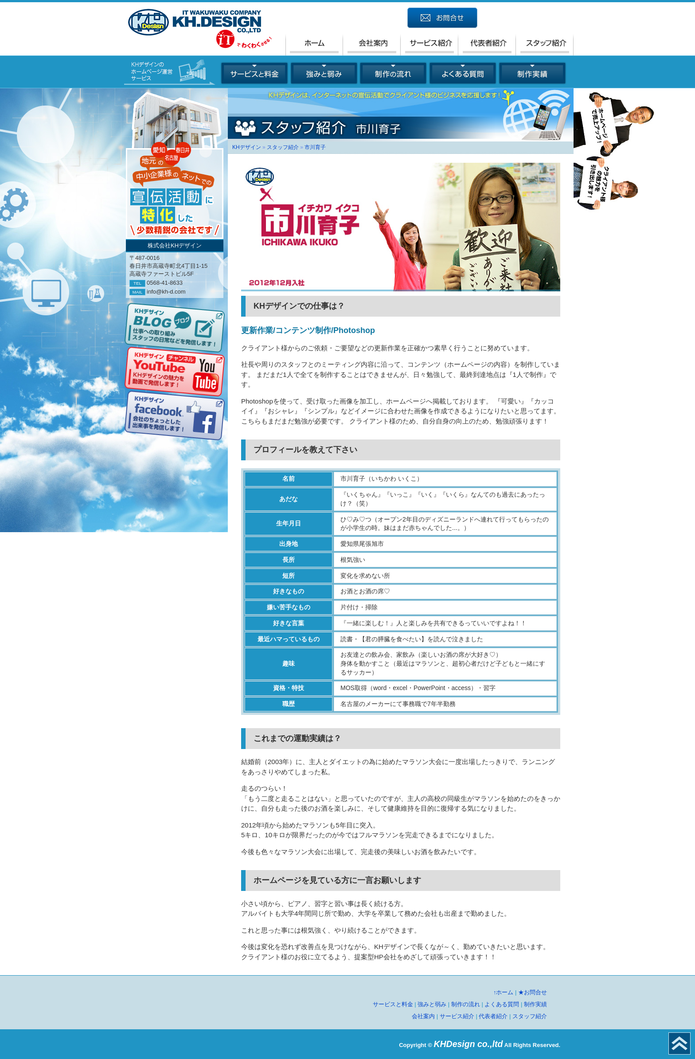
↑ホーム (503, 992)
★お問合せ (532, 992)
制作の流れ (465, 1004)
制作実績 (535, 1004)
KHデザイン (246, 147)
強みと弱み (432, 1004)
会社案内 (423, 1016)
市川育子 (315, 147)
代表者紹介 (493, 1016)
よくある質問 (501, 1004)
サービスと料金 (393, 1004)
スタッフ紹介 (283, 147)
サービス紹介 (457, 1016)
